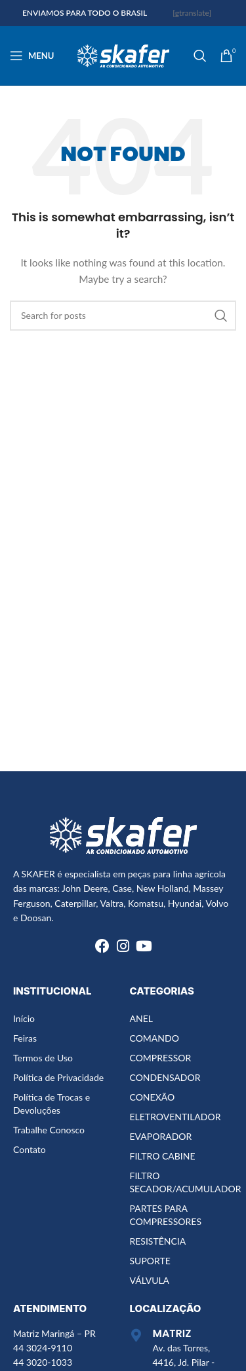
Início (24, 1018)
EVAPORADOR (161, 1136)
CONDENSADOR (165, 1077)
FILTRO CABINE (162, 1155)
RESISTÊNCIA (158, 1241)
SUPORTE (150, 1260)
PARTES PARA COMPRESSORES (165, 1215)
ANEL (141, 1018)
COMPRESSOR (161, 1057)
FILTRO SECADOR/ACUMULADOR (181, 1182)
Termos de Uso (43, 1057)
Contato (29, 1149)
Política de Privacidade (58, 1077)
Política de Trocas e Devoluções (51, 1103)
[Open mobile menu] (31, 56)
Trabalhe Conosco (49, 1129)
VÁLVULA (150, 1280)
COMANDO (154, 1038)
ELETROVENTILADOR (175, 1116)
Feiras (25, 1038)
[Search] (200, 56)
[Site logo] (123, 54)
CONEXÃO (152, 1097)
